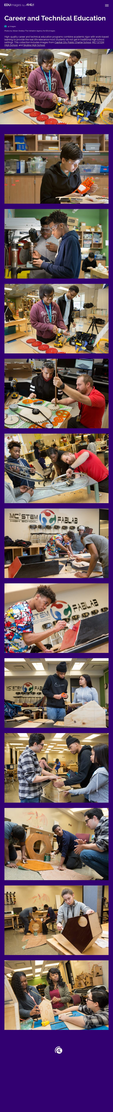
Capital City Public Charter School (73, 42)
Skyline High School (34, 45)
